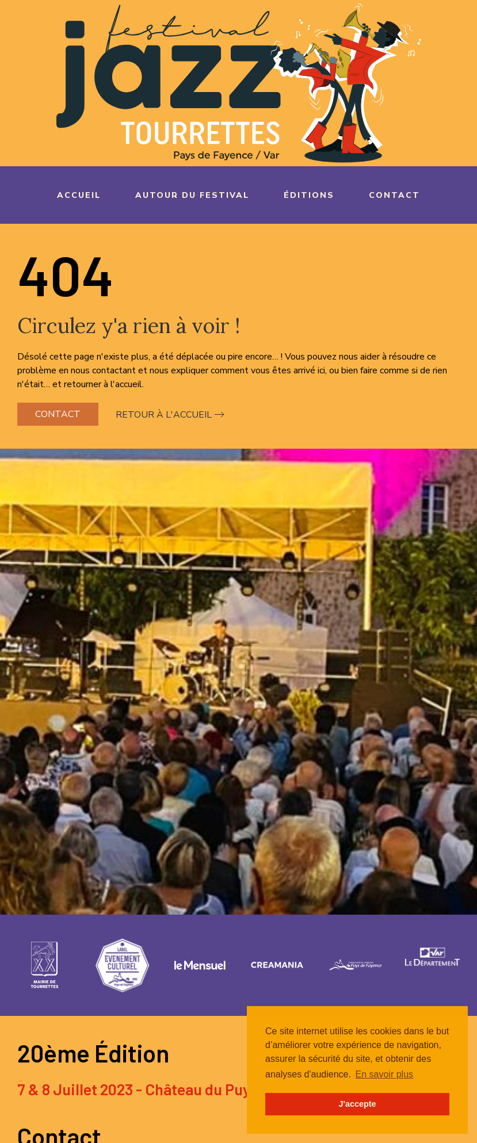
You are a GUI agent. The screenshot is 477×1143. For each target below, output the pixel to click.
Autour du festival (192, 195)
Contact (394, 195)
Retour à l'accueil (164, 414)
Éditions (309, 195)
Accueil (79, 195)
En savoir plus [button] (385, 1074)
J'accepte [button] (357, 1103)
